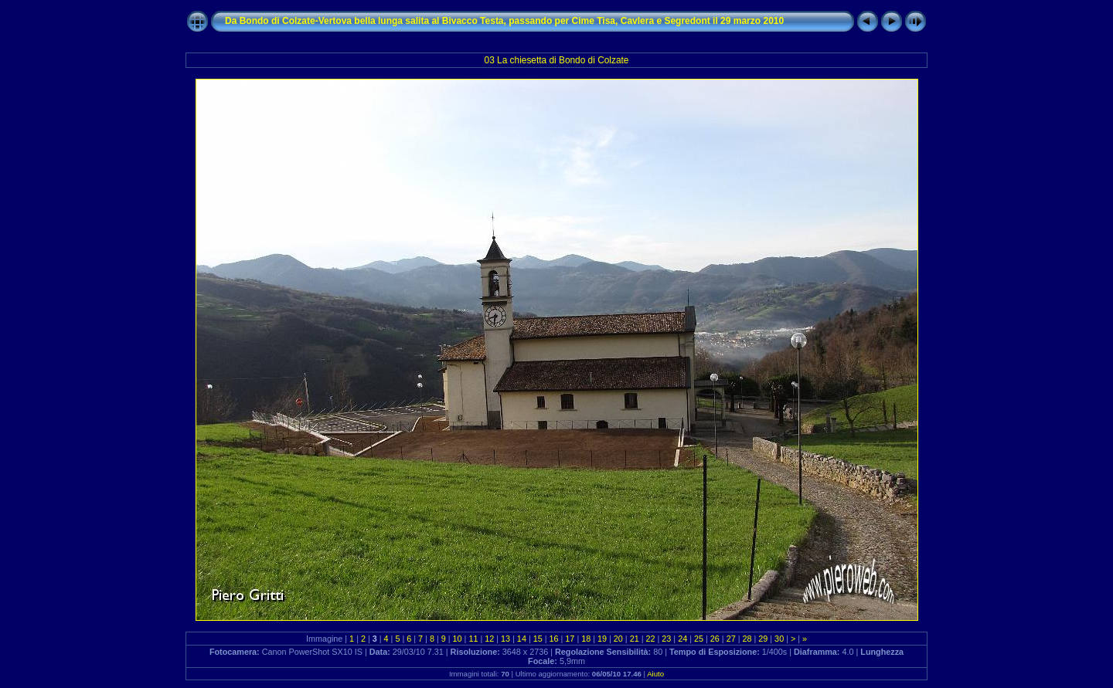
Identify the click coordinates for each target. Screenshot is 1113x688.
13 (505, 638)
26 (715, 638)
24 (682, 638)
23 (666, 638)
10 (458, 638)
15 (538, 638)
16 (554, 638)
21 (635, 638)
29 (763, 638)
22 (651, 638)
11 (473, 638)
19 (602, 638)
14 (522, 638)
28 (747, 638)
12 (489, 638)
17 (570, 638)
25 (699, 638)
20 (618, 638)
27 (731, 638)
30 (779, 638)
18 (586, 638)
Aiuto (655, 673)
